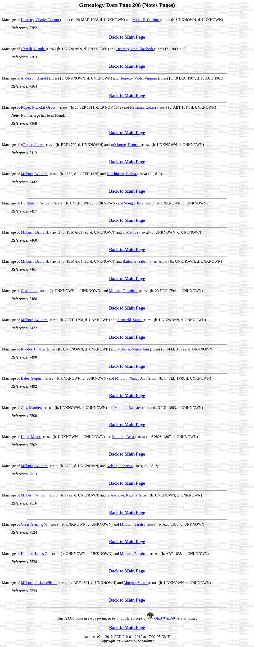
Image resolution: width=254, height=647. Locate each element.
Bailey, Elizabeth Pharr (141, 261)
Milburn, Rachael (128, 408)
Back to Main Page (127, 37)
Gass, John (29, 291)
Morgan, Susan (136, 583)
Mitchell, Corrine (146, 20)
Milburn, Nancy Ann (133, 349)
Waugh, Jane (134, 203)
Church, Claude (33, 49)
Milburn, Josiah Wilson (39, 583)
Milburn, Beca (123, 437)
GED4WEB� (165, 618)
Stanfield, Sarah (129, 320)
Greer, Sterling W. (35, 524)
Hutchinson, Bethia (122, 174)
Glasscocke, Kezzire (123, 495)
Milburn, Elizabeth (124, 291)
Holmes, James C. (35, 554)
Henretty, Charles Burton (40, 20)
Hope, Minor (31, 437)
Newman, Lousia (143, 107)
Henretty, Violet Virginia (138, 78)
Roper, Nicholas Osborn (39, 107)
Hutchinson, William (37, 203)
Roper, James (34, 145)
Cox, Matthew (32, 408)
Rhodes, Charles (34, 349)
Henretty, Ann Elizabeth (135, 49)
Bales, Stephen (32, 378)
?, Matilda (131, 232)
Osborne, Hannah (127, 145)
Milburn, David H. (35, 232)
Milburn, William (34, 174)
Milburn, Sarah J (133, 524)
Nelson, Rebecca (120, 466)
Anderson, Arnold (35, 78)
